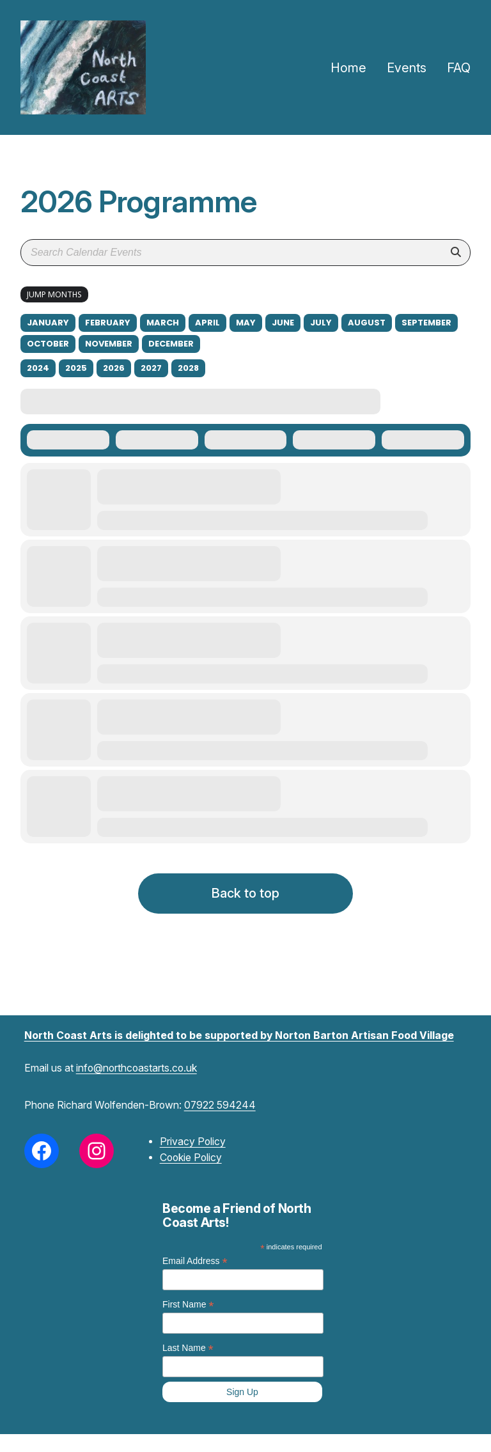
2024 (38, 368)
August (367, 322)
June (283, 322)
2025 (76, 368)
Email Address (195, 1261)
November (108, 344)
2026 (114, 368)
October (48, 344)
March (162, 322)
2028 (188, 368)
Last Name (188, 1348)
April (207, 322)
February (107, 322)
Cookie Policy (191, 1157)
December (171, 344)
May (246, 322)
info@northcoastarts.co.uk (136, 1068)
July (321, 322)
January (48, 322)
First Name (188, 1305)
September (426, 322)
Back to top (245, 893)
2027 (151, 368)
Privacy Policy (193, 1142)
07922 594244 (220, 1105)
